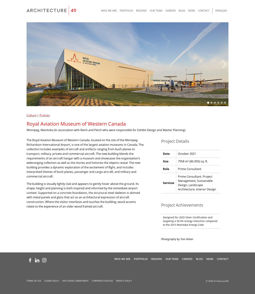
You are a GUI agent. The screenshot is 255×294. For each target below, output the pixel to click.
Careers (170, 10)
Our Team (156, 10)
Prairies (44, 115)
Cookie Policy (51, 280)
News (191, 10)
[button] (224, 64)
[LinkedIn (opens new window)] (37, 260)
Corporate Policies (102, 280)
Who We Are (109, 10)
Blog (182, 10)
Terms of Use (34, 280)
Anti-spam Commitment (75, 280)
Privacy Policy (124, 280)
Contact (203, 10)
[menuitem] (109, 11)
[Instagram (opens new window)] (44, 260)
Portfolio (126, 10)
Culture (31, 115)
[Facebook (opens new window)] (30, 260)
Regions (141, 10)
